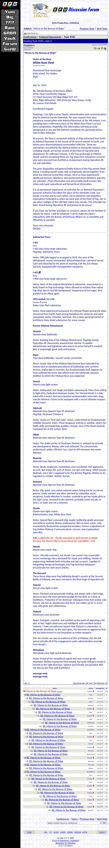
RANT (56, 832)
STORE (70, 832)
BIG (45, 832)
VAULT (102, 832)
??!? (50, 832)
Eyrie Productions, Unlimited (65, 840)
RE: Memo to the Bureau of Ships (43, 694)
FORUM (77, 832)
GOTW (85, 832)
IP (29, 683)
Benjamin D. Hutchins (65, 843)
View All (59, 691)
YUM (29, 832)
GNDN (62, 832)
